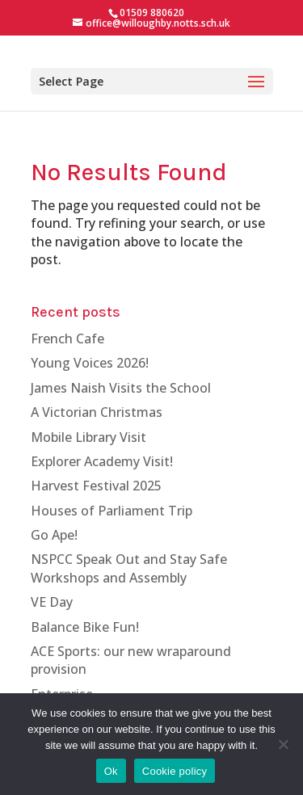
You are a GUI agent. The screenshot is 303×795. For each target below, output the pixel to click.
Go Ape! (54, 535)
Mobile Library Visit (88, 437)
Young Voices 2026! (90, 363)
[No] (283, 744)
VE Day (52, 602)
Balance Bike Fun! (85, 627)
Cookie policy (175, 771)
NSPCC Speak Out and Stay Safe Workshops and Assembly (129, 568)
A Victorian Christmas (96, 412)
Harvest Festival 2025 (96, 485)
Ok (111, 771)
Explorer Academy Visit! (102, 461)
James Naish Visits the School (121, 388)
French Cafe (67, 338)
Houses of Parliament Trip (111, 510)
